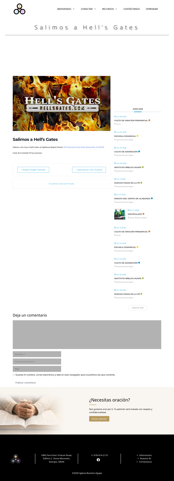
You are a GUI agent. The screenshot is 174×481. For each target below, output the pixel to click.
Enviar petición (99, 418)
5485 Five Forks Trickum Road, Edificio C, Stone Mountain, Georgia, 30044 (56, 458)
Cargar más (138, 308)
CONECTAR (90, 8)
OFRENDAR (152, 8)
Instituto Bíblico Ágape (127, 167)
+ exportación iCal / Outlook (89, 170)
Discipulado (135, 214)
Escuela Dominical (125, 136)
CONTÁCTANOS (131, 8)
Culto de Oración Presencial (131, 120)
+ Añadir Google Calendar (33, 170)
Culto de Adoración (126, 151)
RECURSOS (111, 8)
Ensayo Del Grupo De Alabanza (132, 198)
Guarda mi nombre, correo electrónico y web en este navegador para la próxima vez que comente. (65, 374)
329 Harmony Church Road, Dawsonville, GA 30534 (84, 147)
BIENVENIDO (67, 8)
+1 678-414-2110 (99, 455)
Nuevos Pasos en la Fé (127, 183)
